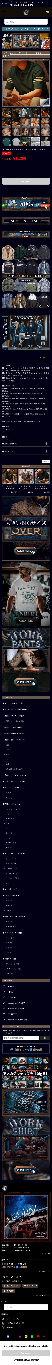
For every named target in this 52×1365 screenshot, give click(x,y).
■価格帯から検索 (9, 959)
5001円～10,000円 (13, 968)
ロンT (8, 823)
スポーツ (9, 947)
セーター (9, 847)
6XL (7, 754)
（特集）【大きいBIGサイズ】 (14, 740)
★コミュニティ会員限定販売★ (15, 710)
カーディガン (11, 842)
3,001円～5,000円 (13, 964)
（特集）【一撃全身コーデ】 (14, 734)
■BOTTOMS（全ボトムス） (14, 854)
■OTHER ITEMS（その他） (14, 917)
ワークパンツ (11, 859)
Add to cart (26, 181)
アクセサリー (11, 926)
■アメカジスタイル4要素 (12, 933)
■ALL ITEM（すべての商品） (15, 781)
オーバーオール (12, 873)
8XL (7, 764)
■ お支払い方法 (8, 451)
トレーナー (10, 833)
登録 (45, 1038)
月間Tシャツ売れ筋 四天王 (16, 721)
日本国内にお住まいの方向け (26, 188)
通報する (46, 461)
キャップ (9, 921)
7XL (7, 759)
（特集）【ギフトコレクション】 (15, 775)
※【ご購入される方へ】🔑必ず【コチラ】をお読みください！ (26, 29)
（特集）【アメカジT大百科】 (14, 716)
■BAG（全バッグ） (10, 889)
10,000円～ (10, 973)
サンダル (9, 900)
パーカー (9, 838)
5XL (7, 749)
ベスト (8, 814)
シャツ (8, 828)
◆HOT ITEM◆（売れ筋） (13, 703)
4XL (7, 745)
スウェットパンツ (12, 878)
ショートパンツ (12, 868)
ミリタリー (10, 942)
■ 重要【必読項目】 (10, 443)
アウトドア (10, 938)
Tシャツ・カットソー (14, 809)
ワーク (8, 952)
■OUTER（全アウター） (13, 788)
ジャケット (10, 798)
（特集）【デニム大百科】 (13, 727)
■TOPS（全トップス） (12, 804)
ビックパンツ (11, 883)
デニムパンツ (11, 863)
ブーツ (8, 910)
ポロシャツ (10, 818)
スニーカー (10, 905)
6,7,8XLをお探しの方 (14, 769)
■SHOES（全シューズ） (13, 895)
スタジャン (10, 793)
